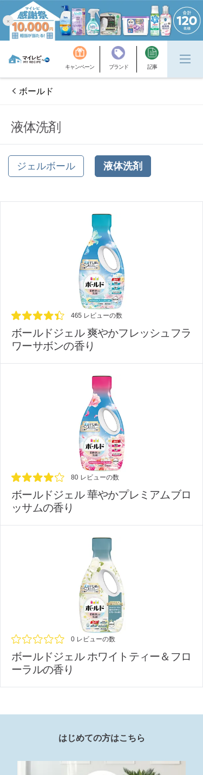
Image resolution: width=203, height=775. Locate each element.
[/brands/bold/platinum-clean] (101, 282)
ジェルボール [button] (46, 166)
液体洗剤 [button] (122, 166)
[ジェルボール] (46, 166)
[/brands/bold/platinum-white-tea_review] (101, 606)
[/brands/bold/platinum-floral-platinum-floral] (101, 444)
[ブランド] (123, 59)
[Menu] (185, 59)
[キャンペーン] (82, 59)
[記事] (152, 59)
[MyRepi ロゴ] (29, 59)
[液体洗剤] (123, 166)
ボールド (36, 91)
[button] (8, 20)
